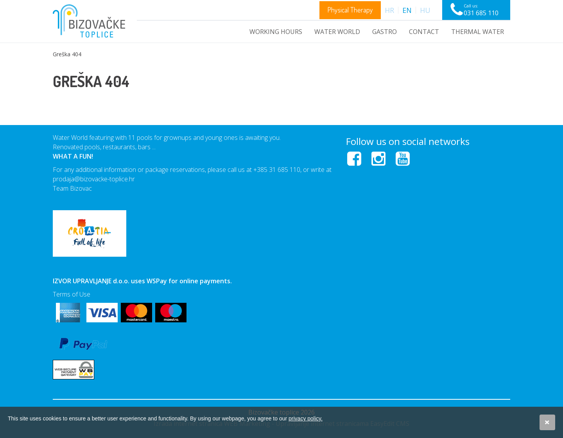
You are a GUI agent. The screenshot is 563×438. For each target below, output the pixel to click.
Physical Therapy (350, 9)
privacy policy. (306, 418)
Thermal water (477, 31)
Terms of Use (71, 294)
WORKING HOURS (275, 31)
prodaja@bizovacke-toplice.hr (94, 179)
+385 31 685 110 (276, 169)
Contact (424, 31)
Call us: (481, 10)
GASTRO (384, 31)
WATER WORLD (337, 31)
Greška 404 (67, 54)
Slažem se (547, 422)
